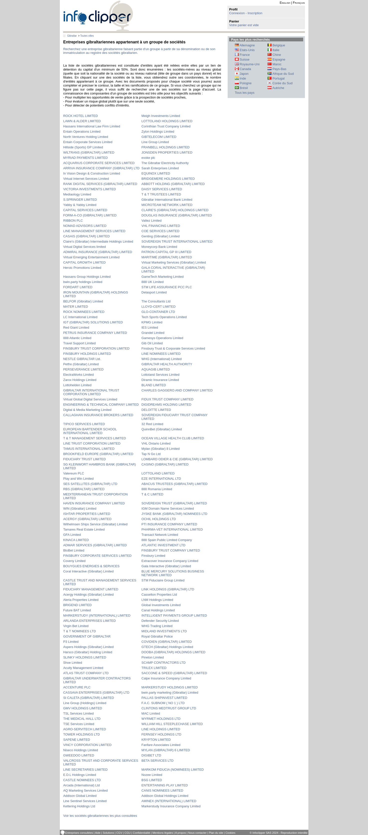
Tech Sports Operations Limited (163, 317)
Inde (240, 78)
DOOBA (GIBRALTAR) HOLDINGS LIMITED (173, 652)
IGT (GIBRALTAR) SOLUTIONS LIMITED (93, 322)
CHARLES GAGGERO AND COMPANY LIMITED (177, 390)
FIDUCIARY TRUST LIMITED (84, 459)
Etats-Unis (245, 50)
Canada (243, 69)
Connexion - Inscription (245, 13)
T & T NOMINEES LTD (79, 631)
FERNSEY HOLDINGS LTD (161, 734)
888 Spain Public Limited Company (166, 540)
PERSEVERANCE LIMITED (83, 369)
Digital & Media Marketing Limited (87, 410)
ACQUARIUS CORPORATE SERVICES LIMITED (98, 163)
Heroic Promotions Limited (82, 268)
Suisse (242, 59)
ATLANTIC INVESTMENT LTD (163, 545)
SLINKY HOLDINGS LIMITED (84, 657)
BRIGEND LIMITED (77, 605)
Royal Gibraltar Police (157, 636)
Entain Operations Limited (81, 131)
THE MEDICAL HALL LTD (81, 719)
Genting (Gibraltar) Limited (160, 236)
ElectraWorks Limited (78, 374)
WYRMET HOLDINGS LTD (160, 719)
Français (299, 2)
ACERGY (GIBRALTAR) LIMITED (87, 519)
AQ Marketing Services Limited (85, 790)
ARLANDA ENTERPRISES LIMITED (89, 621)
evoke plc (148, 158)
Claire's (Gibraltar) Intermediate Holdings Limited (98, 241)
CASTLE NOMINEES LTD (82, 780)
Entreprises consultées (79, 832)
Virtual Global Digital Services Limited (90, 399)
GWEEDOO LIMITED (78, 755)
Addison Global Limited (79, 796)
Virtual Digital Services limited (84, 247)
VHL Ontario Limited (156, 443)
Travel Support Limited (79, 343)
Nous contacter (197, 832)
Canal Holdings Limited (158, 610)
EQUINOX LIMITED (155, 173)
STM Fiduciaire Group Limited (162, 580)
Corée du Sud (280, 83)
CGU (127, 832)
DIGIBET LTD (151, 755)
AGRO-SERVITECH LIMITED (84, 729)
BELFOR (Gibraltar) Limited (83, 301)
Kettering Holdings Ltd (79, 806)
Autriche (276, 88)
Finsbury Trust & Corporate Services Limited (173, 348)
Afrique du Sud (281, 74)
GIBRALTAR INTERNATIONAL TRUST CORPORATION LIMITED (91, 392)
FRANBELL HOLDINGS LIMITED (165, 147)
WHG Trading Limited (156, 626)
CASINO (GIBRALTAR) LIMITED (164, 464)
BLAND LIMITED (153, 385)
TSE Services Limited (78, 724)
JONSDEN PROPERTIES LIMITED (166, 152)
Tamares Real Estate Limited (83, 529)
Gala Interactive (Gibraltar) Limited (166, 566)
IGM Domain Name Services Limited (167, 508)
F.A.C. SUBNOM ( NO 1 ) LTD (162, 703)
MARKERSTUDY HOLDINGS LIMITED (169, 687)
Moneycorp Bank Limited (159, 247)
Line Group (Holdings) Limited (84, 703)
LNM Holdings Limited (157, 600)
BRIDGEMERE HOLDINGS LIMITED (168, 179)
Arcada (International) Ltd (81, 785)
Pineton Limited (152, 657)
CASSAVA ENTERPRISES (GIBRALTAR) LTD (96, 692)
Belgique (276, 45)
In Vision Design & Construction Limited (91, 173)
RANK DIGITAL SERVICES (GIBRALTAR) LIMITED (100, 184)
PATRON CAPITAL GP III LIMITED (166, 252)
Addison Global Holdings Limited (164, 796)
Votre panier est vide (244, 25)
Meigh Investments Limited (160, 116)
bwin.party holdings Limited (82, 282)
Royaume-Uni (247, 64)
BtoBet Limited (73, 550)
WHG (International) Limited (161, 359)
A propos (180, 832)
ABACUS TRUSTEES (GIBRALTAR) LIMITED (174, 484)
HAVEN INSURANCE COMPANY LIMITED (94, 503)
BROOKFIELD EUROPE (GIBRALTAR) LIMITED (98, 454)
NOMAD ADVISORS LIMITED (84, 226)
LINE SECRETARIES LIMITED (85, 769)
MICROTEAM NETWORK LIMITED (166, 205)
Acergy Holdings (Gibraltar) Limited (88, 594)
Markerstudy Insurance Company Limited (170, 806)
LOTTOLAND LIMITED (158, 473)
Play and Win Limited (78, 478)
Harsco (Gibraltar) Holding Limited (87, 652)
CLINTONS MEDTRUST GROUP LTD (168, 708)
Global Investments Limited (161, 605)
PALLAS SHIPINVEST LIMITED (164, 698)
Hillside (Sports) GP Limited (83, 147)
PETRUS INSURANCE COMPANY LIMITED (95, 333)
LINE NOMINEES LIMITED (161, 354)
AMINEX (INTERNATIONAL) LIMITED (168, 801)
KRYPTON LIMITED (156, 740)
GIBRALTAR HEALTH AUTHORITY (166, 364)
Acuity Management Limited (83, 668)
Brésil (241, 88)
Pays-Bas (277, 69)
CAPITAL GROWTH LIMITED (84, 262)
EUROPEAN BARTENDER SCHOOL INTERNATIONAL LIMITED (90, 431)
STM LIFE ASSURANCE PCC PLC (166, 287)
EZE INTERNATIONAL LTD (161, 478)
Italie (273, 50)
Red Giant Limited (76, 327)
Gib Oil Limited (152, 343)
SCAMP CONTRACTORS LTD (163, 662)
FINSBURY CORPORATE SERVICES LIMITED (97, 555)
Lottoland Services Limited (160, 374)
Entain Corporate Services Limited (87, 142)
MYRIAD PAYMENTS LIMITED (85, 158)
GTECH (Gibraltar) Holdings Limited (167, 647)
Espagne (276, 59)
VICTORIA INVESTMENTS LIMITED (89, 189)
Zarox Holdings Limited (79, 380)
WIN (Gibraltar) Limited (79, 508)
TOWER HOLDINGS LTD (81, 734)
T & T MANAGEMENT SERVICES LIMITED (94, 438)
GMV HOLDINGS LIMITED (82, 708)
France (242, 55)
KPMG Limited (151, 322)
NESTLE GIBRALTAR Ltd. (82, 359)
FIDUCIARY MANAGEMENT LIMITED (90, 589)
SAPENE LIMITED (76, 740)
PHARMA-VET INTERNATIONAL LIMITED (172, 529)
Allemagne (245, 45)
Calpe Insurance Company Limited (166, 678)
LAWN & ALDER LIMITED (82, 121)
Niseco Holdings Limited (80, 750)
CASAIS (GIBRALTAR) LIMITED (86, 236)
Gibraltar (72, 35)
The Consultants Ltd (155, 301)
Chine (274, 55)
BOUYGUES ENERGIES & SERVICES (91, 566)
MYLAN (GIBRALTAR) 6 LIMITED (165, 750)
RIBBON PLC (73, 220)
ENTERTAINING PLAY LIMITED (164, 785)
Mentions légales (162, 832)
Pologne (243, 83)
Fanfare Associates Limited (160, 745)
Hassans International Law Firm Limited (91, 126)
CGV (119, 832)
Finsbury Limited (153, 555)
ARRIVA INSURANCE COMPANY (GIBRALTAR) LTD (101, 168)
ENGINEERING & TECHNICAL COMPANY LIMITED (101, 404)
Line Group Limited (155, 142)
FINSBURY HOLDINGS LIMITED (87, 354)
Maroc (274, 64)
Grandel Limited (152, 333)
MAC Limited (150, 713)
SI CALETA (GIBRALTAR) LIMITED (88, 698)
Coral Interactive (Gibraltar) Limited (88, 571)
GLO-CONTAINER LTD (158, 312)
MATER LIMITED (75, 306)
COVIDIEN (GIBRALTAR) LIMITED (166, 642)
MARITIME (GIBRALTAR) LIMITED (166, 257)
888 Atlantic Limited (77, 338)
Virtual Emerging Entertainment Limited (91, 257)
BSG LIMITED (151, 780)
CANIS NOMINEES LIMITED (162, 790)
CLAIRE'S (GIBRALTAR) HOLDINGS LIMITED (174, 210)
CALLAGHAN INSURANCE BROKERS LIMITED (98, 415)
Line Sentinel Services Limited (84, 801)
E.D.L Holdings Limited (79, 775)
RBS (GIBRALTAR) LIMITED (83, 489)
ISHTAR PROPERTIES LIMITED (86, 514)
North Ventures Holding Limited (85, 137)
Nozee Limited (151, 775)
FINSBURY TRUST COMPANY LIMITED (170, 550)
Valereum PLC (73, 473)
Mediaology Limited (77, 194)
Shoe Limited (72, 662)
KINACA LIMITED (76, 540)
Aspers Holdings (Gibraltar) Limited (88, 647)
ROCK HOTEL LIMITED (80, 116)
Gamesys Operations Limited (162, 338)
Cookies (230, 832)
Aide (97, 832)
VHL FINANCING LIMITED (160, 226)
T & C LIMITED (152, 494)
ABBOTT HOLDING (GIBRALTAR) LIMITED (173, 184)
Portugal (276, 78)
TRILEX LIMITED (153, 668)
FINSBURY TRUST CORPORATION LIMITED (96, 348)
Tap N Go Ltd (151, 454)
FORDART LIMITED (77, 287)
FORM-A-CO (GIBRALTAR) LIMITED (89, 215)
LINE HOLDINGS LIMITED (160, 729)
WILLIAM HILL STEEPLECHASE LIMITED (172, 724)
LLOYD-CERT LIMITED (158, 306)
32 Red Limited (152, 424)
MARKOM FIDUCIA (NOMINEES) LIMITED (172, 769)
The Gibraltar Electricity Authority (164, 163)
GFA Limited (72, 535)
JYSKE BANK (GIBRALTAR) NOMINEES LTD (174, 514)
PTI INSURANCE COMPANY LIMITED (169, 524)
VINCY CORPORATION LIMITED (87, 745)
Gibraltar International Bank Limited (166, 199)
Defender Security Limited (160, 621)
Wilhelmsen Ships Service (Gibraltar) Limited (95, 524)
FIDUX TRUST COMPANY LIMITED (167, 399)
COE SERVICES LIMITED (160, 231)
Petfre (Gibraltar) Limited (80, 364)
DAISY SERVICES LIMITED (161, 189)
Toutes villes (87, 35)
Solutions (108, 832)
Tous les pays (245, 92)
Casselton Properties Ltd (159, 594)
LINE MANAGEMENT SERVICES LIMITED (94, 231)
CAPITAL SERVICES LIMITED (85, 210)
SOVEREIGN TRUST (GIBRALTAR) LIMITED (174, 503)
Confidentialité (141, 832)
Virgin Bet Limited (76, 626)
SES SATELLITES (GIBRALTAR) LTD (90, 484)
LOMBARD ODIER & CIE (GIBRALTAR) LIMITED (177, 459)
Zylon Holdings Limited (157, 131)
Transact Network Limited (159, 535)
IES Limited (149, 327)
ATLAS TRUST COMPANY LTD (85, 673)
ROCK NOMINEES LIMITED (83, 312)
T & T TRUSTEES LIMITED (161, 194)
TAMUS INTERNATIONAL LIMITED (88, 449)
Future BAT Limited (77, 610)
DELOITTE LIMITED (156, 410)
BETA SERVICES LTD (157, 760)
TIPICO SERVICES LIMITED (84, 424)
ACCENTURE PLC (77, 687)
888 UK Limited (152, 282)
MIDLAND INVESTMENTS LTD (164, 631)
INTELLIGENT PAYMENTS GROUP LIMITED (174, 615)
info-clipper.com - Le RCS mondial (98, 15)
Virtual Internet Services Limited (86, 179)
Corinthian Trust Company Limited (165, 126)
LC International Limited (80, 317)
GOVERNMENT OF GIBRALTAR (86, 636)
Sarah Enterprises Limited (160, 168)
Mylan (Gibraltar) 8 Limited (160, 449)
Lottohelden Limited (77, 385)
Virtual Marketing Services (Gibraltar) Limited (173, 262)
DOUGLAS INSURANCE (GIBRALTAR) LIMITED (176, 215)
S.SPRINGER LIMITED (80, 199)
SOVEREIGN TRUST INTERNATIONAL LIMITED (176, 241)
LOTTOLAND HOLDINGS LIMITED (166, 121)
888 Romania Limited (156, 489)
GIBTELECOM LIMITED (158, 137)
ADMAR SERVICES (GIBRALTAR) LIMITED (95, 545)
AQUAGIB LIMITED (155, 369)
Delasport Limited (154, 292)
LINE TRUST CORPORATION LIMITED (91, 443)
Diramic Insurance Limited (160, 380)
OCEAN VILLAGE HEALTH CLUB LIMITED (172, 438)
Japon (242, 74)
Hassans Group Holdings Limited (86, 276)
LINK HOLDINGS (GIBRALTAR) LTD (167, 589)
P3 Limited (70, 642)
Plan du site (216, 832)
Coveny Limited (74, 561)
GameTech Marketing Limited (162, 276)
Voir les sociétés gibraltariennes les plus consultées (100, 816)
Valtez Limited (151, 220)
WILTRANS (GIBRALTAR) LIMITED (88, 152)
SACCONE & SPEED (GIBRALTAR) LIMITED (174, 673)
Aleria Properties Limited (80, 600)
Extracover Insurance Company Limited (169, 561)
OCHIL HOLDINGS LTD (158, 519)
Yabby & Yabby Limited (79, 205)
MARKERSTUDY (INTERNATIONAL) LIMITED (96, 615)
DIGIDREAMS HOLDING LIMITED (166, 404)
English (285, 2)
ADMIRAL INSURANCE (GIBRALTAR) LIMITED (97, 252)
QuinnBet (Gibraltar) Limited (161, 429)
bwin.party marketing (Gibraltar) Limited (169, 692)
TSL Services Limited (78, 713)
